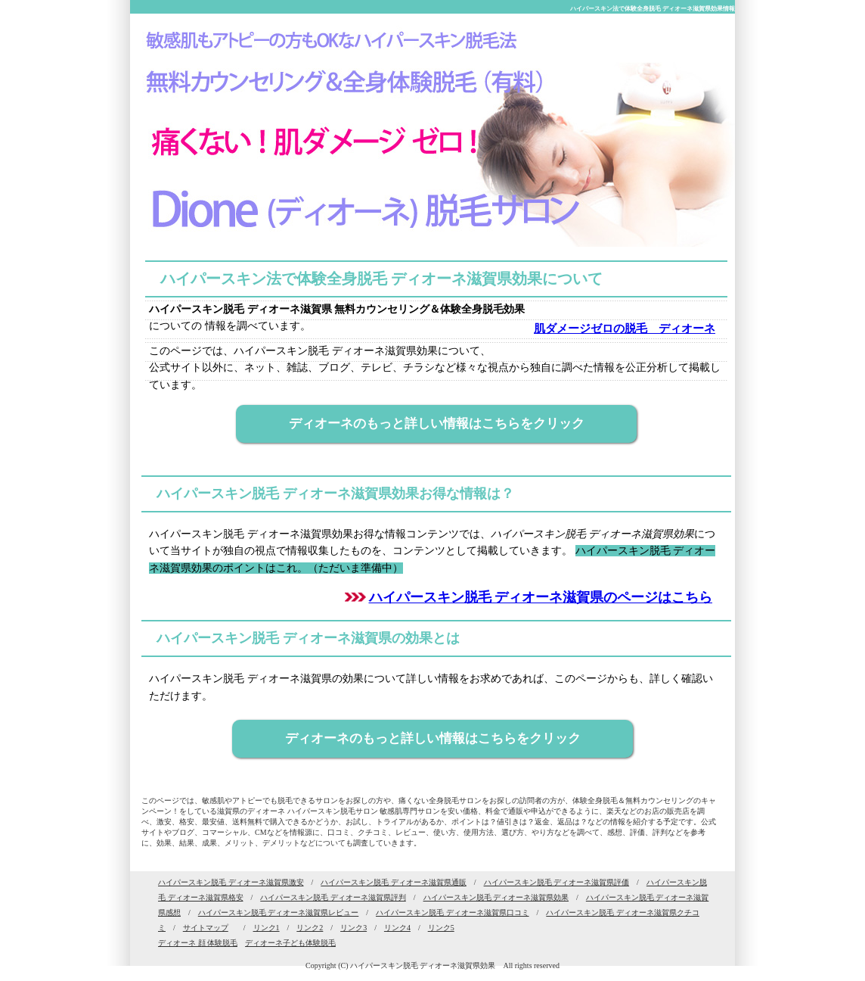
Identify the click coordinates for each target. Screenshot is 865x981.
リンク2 (309, 927)
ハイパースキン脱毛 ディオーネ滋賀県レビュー (278, 912)
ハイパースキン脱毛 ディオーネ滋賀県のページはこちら (541, 597)
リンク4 (397, 927)
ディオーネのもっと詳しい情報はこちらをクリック (436, 423)
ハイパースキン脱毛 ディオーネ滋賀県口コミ (452, 912)
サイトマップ (205, 927)
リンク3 (353, 927)
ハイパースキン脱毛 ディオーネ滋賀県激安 (231, 882)
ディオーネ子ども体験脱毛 (290, 943)
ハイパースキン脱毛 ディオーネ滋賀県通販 (394, 882)
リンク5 (441, 927)
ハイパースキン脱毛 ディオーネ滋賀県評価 (557, 882)
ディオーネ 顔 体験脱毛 (197, 943)
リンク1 (266, 927)
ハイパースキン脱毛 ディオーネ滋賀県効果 (496, 897)
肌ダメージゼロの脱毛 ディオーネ (625, 328)
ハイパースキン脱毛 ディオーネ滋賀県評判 (333, 897)
